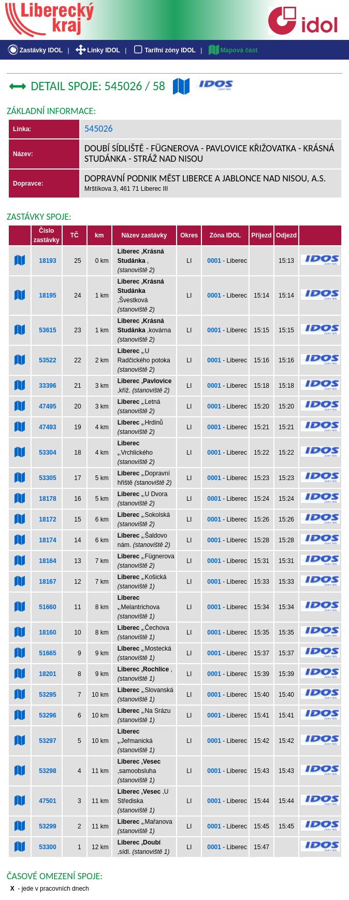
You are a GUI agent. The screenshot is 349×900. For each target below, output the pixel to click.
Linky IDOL (97, 50)
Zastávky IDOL (34, 50)
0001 (214, 260)
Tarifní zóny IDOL (164, 50)
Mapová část (232, 50)
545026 (98, 128)
